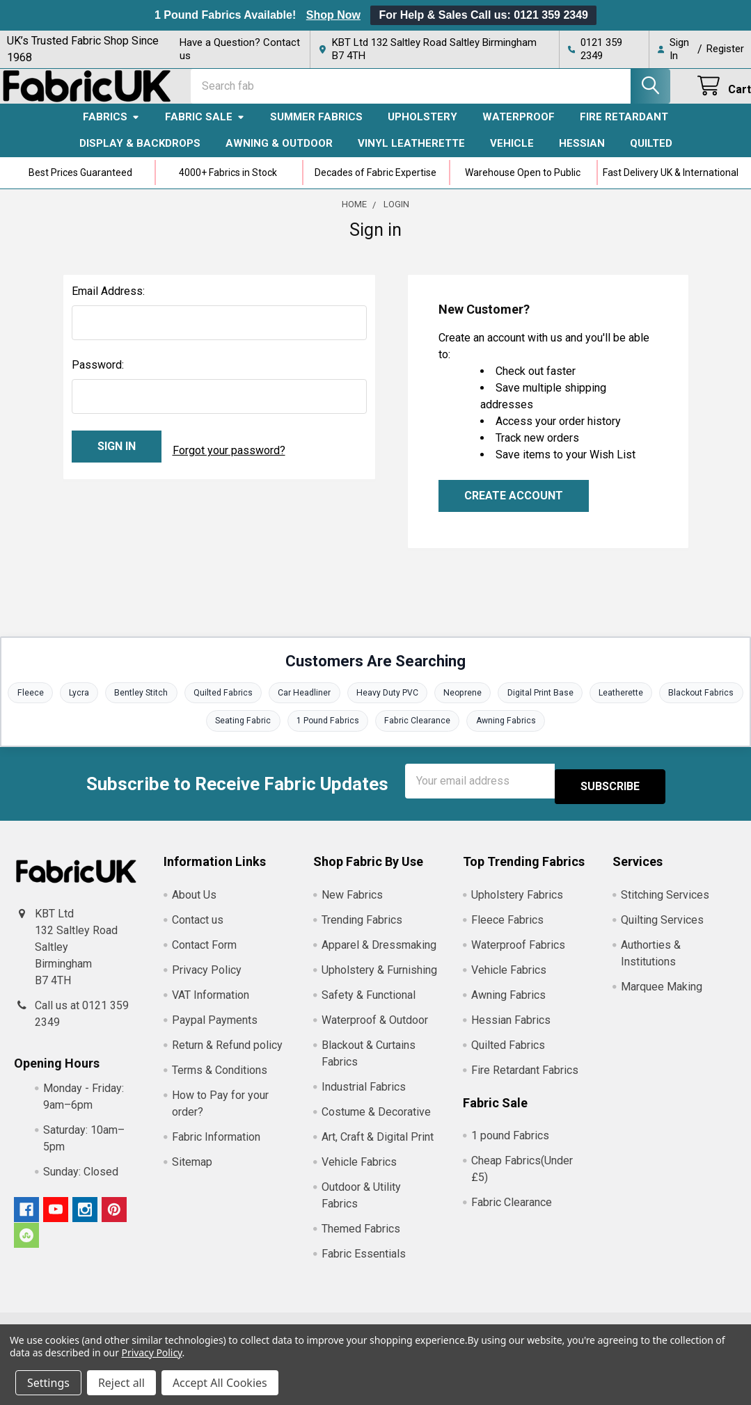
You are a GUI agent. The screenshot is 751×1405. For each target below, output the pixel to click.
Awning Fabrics (559, 736)
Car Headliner (349, 706)
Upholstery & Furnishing (379, 980)
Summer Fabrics (316, 129)
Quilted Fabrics (264, 706)
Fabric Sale (205, 129)
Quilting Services (662, 930)
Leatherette (679, 706)
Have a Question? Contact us (240, 49)
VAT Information (210, 1005)
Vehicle (512, 156)
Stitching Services (665, 905)
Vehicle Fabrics (359, 1172)
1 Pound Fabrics (373, 736)
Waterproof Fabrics (518, 955)
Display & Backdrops (139, 156)
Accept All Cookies (220, 1382)
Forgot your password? (229, 458)
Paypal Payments (215, 1030)
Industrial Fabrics (364, 1097)
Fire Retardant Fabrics (524, 1080)
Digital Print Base (595, 706)
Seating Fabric (284, 736)
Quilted (651, 156)
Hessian (582, 156)
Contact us (197, 930)
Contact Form (204, 955)
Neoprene (514, 706)
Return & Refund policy (227, 1055)
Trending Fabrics (362, 930)
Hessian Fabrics (511, 1030)
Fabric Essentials (364, 1264)
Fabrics (111, 129)
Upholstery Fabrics (517, 905)
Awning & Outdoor (279, 156)
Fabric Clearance (467, 736)
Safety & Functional (369, 1005)
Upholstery (422, 129)
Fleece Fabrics (507, 930)
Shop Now (333, 15)
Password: (98, 377)
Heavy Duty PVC (435, 706)
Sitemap (192, 1172)
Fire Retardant (624, 129)
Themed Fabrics (361, 1239)
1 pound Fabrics (510, 1146)
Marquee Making (661, 997)
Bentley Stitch (179, 706)
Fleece (62, 706)
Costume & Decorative (376, 1122)
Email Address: (108, 303)
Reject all (121, 1382)
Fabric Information (216, 1147)
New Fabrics (352, 905)
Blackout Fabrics (194, 736)
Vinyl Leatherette (411, 156)
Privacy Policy (207, 980)
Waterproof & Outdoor (375, 1030)
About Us (194, 905)
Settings (48, 1382)
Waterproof (518, 129)
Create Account (513, 508)
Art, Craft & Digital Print (378, 1147)
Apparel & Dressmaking (379, 955)
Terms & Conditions (219, 1080)
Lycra (113, 706)
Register (725, 48)
